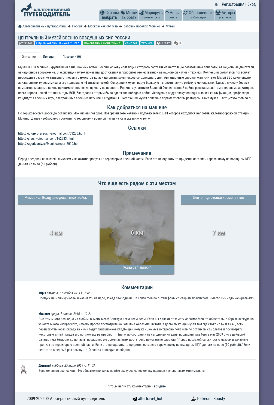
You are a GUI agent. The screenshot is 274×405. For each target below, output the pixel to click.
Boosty (219, 398)
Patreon (204, 398)
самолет (131, 43)
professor (26, 43)
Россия (77, 26)
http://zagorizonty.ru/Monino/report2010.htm (48, 144)
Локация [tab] (49, 57)
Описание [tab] (29, 57)
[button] (102, 12)
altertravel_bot (147, 398)
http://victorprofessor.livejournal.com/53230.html (51, 133)
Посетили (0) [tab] (72, 57)
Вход (251, 4)
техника (147, 43)
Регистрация (233, 4)
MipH (42, 293)
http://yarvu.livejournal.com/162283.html (46, 138)
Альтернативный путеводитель (42, 26)
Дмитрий (45, 365)
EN (216, 5)
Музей (170, 26)
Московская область (103, 26)
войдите (160, 386)
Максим (44, 314)
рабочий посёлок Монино (142, 26)
